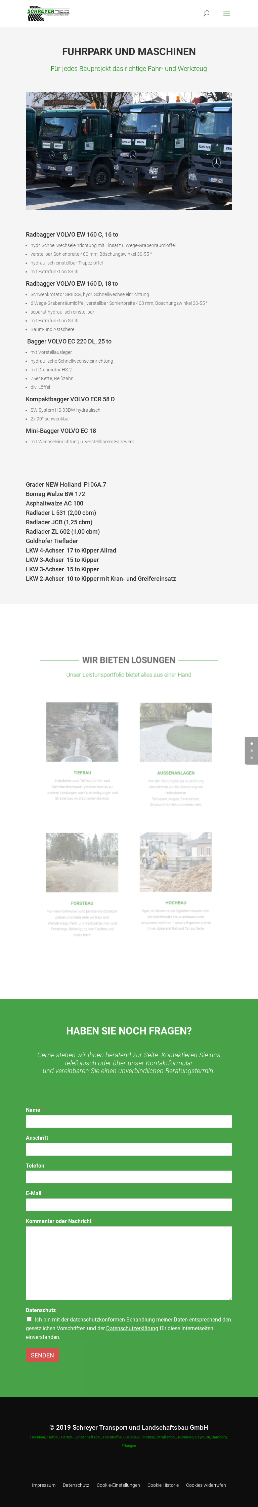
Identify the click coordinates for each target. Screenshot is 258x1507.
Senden (42, 1355)
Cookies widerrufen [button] (206, 1485)
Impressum (43, 1485)
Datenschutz (42, 1310)
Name (35, 1110)
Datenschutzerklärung (132, 1328)
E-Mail (35, 1193)
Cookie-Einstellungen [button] (118, 1485)
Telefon (35, 1166)
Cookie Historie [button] (163, 1485)
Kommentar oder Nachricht (60, 1221)
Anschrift (37, 1138)
